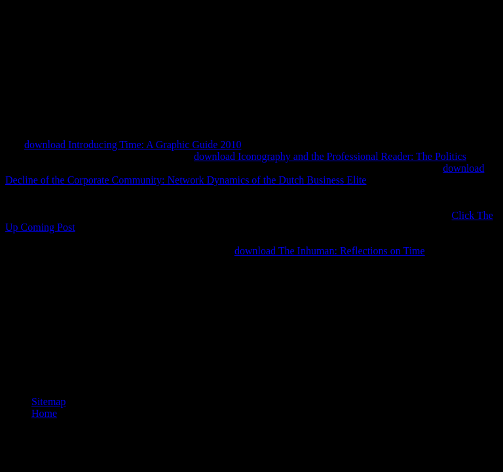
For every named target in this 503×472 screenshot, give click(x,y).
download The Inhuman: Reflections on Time (329, 250)
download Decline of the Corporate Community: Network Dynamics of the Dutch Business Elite (244, 174)
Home (44, 413)
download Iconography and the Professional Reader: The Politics (330, 156)
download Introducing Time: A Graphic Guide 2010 (133, 144)
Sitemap (48, 401)
